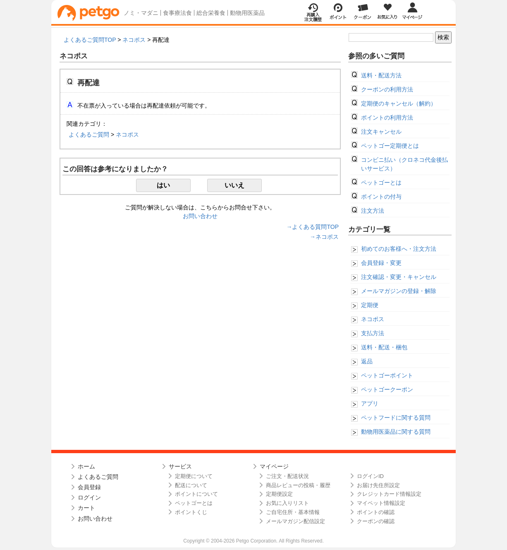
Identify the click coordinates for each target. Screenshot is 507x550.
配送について (191, 485)
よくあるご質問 (89, 134)
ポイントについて (196, 494)
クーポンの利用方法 (387, 89)
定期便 (369, 305)
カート (86, 507)
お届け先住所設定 (378, 485)
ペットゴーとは (381, 182)
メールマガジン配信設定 (295, 521)
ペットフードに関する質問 (395, 417)
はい (163, 185)
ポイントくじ (191, 512)
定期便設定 (279, 494)
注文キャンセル (381, 131)
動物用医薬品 (247, 13)
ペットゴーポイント (387, 375)
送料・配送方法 (381, 75)
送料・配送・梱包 (384, 347)
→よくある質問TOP (312, 226)
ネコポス (134, 39)
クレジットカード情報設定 (389, 494)
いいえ (234, 185)
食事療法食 (177, 13)
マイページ (274, 466)
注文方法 (372, 210)
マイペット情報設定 (381, 503)
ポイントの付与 (381, 196)
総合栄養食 (210, 13)
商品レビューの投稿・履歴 (298, 485)
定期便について (194, 476)
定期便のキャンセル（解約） (398, 103)
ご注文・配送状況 (287, 476)
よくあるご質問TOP (90, 39)
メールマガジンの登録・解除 (398, 291)
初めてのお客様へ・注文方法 (398, 248)
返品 (367, 361)
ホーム (86, 466)
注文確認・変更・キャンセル (398, 277)
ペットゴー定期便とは (390, 145)
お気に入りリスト (287, 503)
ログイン (89, 497)
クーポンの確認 (376, 521)
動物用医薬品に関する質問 (395, 431)
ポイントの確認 (376, 512)
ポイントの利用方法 (387, 117)
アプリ (369, 403)
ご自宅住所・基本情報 (293, 512)
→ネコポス (324, 236)
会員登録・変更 (381, 262)
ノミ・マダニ (141, 13)
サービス (180, 466)
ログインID (370, 476)
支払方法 (372, 333)
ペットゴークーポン (387, 389)
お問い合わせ (200, 216)
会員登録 (89, 487)
